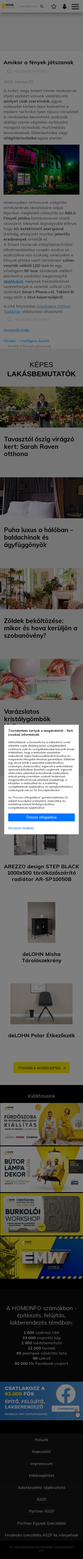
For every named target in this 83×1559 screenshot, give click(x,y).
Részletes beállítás (21, 828)
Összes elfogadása (41, 817)
